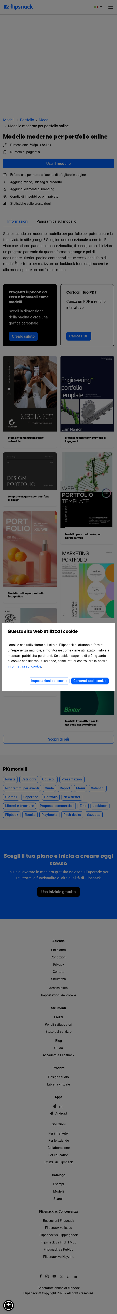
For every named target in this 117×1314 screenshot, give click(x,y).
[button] (8, 1305)
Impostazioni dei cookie (49, 681)
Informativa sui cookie (24, 666)
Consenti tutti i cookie (90, 681)
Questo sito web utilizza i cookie (58, 634)
